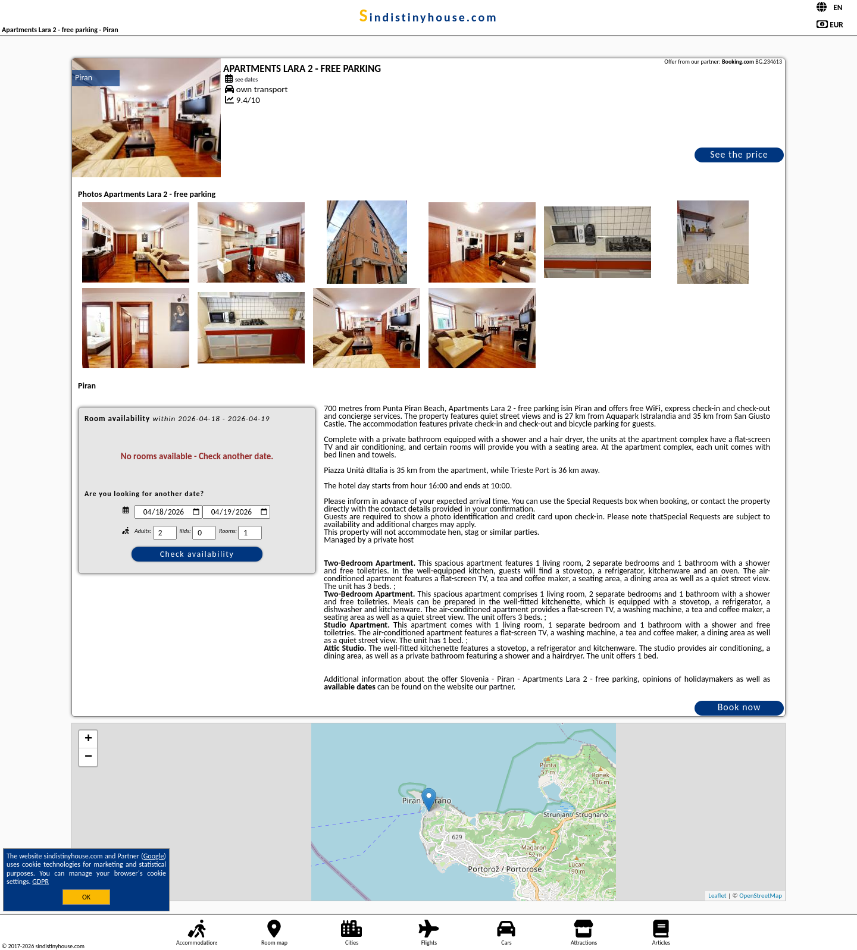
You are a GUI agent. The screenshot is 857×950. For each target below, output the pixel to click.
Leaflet (717, 895)
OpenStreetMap (760, 895)
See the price (739, 154)
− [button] (88, 757)
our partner (495, 687)
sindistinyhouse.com (428, 17)
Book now (739, 707)
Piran (83, 78)
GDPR (40, 881)
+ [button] (88, 739)
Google (153, 856)
